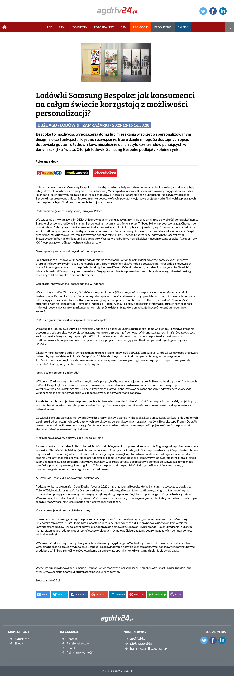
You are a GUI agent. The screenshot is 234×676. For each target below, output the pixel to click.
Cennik (71, 648)
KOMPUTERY (79, 27)
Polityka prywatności (80, 652)
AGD (49, 27)
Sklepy (19, 643)
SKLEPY (183, 27)
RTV (61, 27)
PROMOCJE (140, 27)
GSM (123, 27)
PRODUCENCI (162, 27)
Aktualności (22, 639)
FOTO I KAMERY (104, 27)
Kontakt (72, 639)
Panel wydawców (78, 643)
